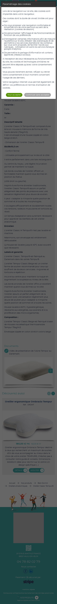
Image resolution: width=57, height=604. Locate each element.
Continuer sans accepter (37, 95)
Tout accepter (14, 95)
